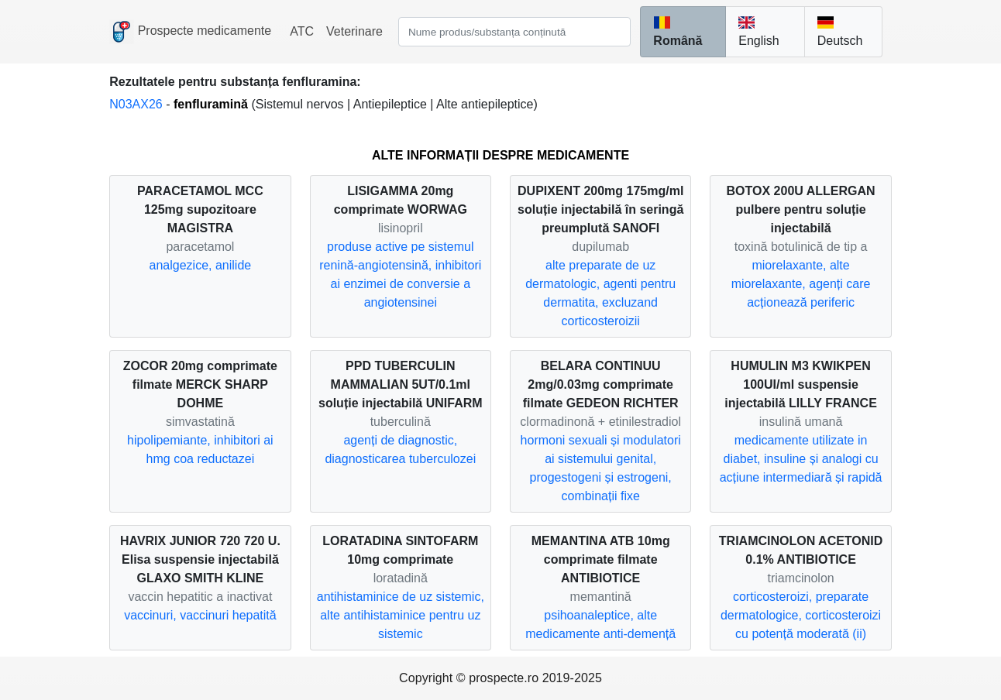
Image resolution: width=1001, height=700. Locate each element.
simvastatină (200, 421)
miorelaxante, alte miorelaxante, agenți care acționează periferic (801, 284)
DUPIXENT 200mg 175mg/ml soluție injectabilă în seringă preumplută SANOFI (600, 209)
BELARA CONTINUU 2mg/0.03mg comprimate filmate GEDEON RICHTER (601, 384)
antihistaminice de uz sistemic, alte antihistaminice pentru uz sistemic (400, 615)
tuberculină (400, 421)
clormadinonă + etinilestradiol (600, 421)
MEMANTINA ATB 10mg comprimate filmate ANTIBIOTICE (600, 559)
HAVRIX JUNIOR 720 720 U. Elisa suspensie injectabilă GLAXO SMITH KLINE (200, 559)
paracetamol (200, 246)
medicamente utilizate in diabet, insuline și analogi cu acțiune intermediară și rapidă (801, 459)
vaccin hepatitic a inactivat (200, 596)
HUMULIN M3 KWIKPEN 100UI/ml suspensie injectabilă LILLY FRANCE (800, 384)
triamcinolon (800, 578)
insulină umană (801, 421)
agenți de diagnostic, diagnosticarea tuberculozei (400, 449)
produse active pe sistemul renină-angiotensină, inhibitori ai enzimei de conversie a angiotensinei (400, 274)
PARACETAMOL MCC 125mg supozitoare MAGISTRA (200, 209)
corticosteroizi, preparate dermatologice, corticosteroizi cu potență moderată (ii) (801, 615)
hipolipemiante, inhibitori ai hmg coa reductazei (200, 449)
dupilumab (600, 246)
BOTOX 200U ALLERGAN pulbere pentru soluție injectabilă (801, 209)
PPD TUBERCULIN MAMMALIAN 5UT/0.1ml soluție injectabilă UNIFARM (400, 384)
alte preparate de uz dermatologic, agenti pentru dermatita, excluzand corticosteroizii (600, 293)
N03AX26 (137, 104)
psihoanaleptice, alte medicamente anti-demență (600, 624)
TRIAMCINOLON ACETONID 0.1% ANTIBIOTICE (801, 550)
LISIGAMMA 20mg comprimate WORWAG (400, 200)
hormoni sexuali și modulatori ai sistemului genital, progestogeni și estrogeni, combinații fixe (601, 468)
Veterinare (354, 31)
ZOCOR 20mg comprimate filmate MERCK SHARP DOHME (200, 384)
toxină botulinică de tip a (801, 246)
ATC (302, 31)
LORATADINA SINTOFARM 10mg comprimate (400, 550)
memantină (600, 596)
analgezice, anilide (201, 265)
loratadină (400, 578)
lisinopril (400, 228)
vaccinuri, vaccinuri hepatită (200, 615)
